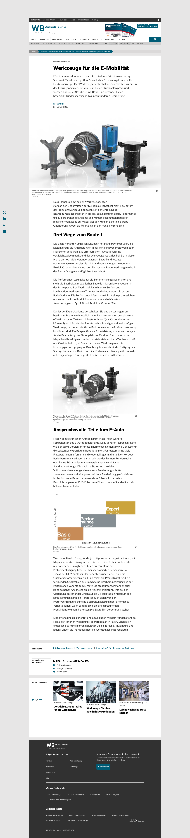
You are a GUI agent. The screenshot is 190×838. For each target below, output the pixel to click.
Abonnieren (103, 767)
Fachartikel (58, 104)
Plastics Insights (112, 795)
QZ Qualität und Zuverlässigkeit (58, 800)
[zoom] (157, 191)
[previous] (33, 700)
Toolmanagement (85, 648)
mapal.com (62, 672)
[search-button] (155, 39)
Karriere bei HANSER (54, 816)
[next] (40, 700)
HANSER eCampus (53, 821)
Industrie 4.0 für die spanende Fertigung (115, 648)
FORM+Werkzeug (53, 795)
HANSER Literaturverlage (78, 821)
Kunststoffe (95, 795)
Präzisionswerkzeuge (63, 648)
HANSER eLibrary (98, 816)
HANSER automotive (75, 795)
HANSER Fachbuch (77, 816)
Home (34, 51)
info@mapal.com (64, 669)
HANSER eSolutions (120, 816)
